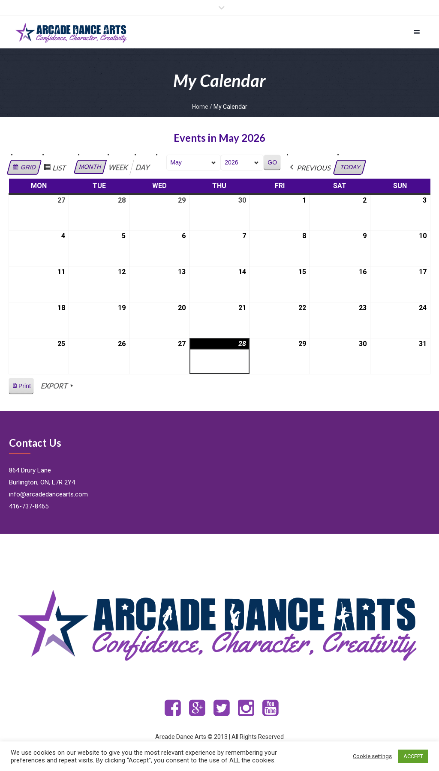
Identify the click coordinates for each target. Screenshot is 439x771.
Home (200, 106)
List (55, 169)
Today (350, 167)
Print (21, 387)
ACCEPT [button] (413, 756)
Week (118, 167)
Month (90, 166)
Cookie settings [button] (372, 756)
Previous (310, 167)
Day (143, 167)
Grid (24, 168)
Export (57, 385)
